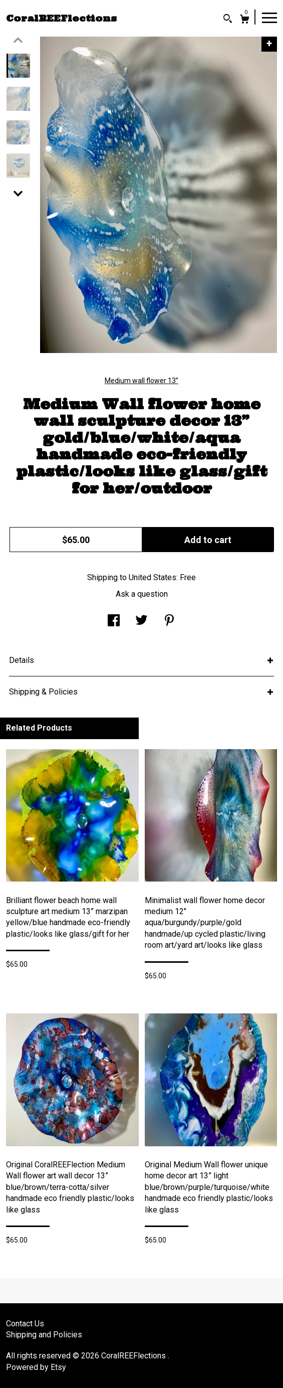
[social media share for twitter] (141, 621)
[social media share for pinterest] (169, 621)
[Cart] (244, 20)
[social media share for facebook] (114, 621)
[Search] (227, 20)
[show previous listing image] (18, 40)
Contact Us (25, 1323)
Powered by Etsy (36, 1367)
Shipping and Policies (44, 1334)
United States (152, 577)
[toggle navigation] (269, 17)
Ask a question (142, 594)
